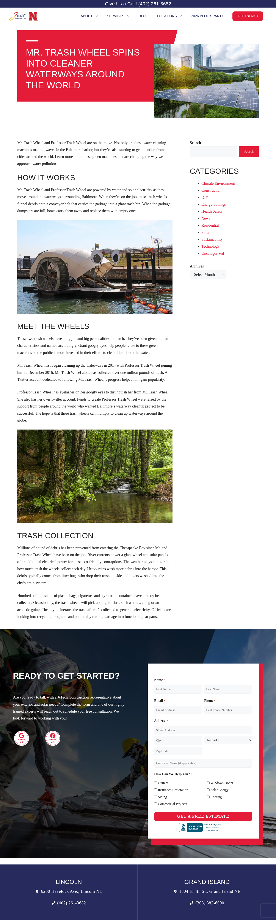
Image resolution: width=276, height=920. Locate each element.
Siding (162, 797)
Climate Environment (218, 183)
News (205, 218)
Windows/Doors (221, 783)
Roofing (216, 797)
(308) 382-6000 (209, 903)
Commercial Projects (172, 804)
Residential (210, 225)
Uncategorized (212, 253)
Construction (211, 190)
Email (159, 700)
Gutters (163, 783)
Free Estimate (248, 16)
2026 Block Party (207, 16)
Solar (205, 232)
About (92, 16)
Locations (172, 16)
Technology (210, 246)
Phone (209, 700)
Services (120, 16)
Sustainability (212, 239)
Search (249, 151)
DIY (204, 197)
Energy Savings (213, 204)
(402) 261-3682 (71, 903)
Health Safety (212, 211)
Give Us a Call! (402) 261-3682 (138, 3)
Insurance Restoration (173, 790)
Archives (197, 266)
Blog (143, 16)
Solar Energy (219, 790)
